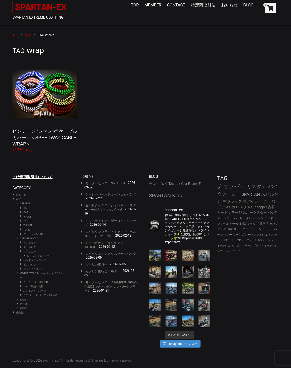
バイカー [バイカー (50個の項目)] (254, 201)
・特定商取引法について (33, 177)
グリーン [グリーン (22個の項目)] (247, 245)
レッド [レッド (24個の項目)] (272, 240)
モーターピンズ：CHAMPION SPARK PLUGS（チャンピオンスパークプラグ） (111, 286)
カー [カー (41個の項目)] (220, 212)
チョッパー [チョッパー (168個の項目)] (231, 186)
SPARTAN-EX (42, 7)
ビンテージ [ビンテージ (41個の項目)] (233, 212)
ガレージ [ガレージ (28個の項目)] (247, 234)
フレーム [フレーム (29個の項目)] (255, 229)
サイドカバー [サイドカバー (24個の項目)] (228, 240)
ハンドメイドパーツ (34, 290)
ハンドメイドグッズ (34, 260)
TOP (135, 5)
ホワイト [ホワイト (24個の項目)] (262, 240)
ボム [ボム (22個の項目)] (238, 245)
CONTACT (176, 5)
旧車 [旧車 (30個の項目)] (262, 223)
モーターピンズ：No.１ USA (105, 183)
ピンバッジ (29, 264)
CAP (25, 212)
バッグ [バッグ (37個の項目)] (272, 212)
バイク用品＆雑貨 (33, 286)
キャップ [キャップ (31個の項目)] (253, 223)
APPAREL (25, 203)
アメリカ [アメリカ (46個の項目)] (228, 207)
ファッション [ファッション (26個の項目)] (262, 234)
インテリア (29, 242)
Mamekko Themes (120, 360)
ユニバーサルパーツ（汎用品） (40, 295)
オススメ (25, 304)
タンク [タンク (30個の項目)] (221, 229)
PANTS (27, 221)
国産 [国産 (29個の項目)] (230, 229)
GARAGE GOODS (29, 238)
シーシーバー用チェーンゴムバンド (110, 194)
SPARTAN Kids (165, 195)
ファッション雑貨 (33, 234)
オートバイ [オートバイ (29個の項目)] (241, 229)
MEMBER (152, 5)
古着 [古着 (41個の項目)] (271, 207)
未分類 (20, 312)
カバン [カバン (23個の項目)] (232, 245)
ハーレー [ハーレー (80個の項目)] (232, 194)
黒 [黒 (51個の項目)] (244, 201)
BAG (25, 208)
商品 (18, 199)
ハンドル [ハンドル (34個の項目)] (270, 218)
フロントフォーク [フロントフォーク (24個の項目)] (246, 240)
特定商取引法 (203, 5)
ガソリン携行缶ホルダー (102, 271)
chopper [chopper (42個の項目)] (261, 207)
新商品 (23, 308)
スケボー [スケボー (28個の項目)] (226, 234)
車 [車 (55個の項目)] (224, 201)
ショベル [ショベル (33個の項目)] (223, 223)
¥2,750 (45, 106)
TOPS (26, 229)
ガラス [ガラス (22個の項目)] (237, 251)
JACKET (28, 216)
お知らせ (229, 5)
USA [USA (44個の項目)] (239, 207)
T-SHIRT (27, 225)
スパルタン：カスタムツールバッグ (110, 253)
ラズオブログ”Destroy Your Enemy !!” (175, 183)
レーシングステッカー (39, 256)
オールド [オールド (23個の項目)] (222, 245)
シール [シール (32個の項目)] (234, 223)
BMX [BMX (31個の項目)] (243, 223)
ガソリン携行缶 (96, 264)
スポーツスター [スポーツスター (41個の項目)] (255, 212)
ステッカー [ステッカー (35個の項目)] (225, 218)
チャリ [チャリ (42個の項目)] (249, 207)
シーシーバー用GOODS (36, 282)
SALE (23, 299)
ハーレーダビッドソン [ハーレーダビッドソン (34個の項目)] (248, 218)
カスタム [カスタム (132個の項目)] (256, 186)
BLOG (248, 5)
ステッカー (29, 251)
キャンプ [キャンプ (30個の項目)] (272, 223)
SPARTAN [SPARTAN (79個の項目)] (250, 194)
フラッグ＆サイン (33, 269)
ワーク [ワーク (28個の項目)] (237, 234)
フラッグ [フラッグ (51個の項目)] (234, 201)
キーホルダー (30, 247)
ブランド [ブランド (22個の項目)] (258, 245)
